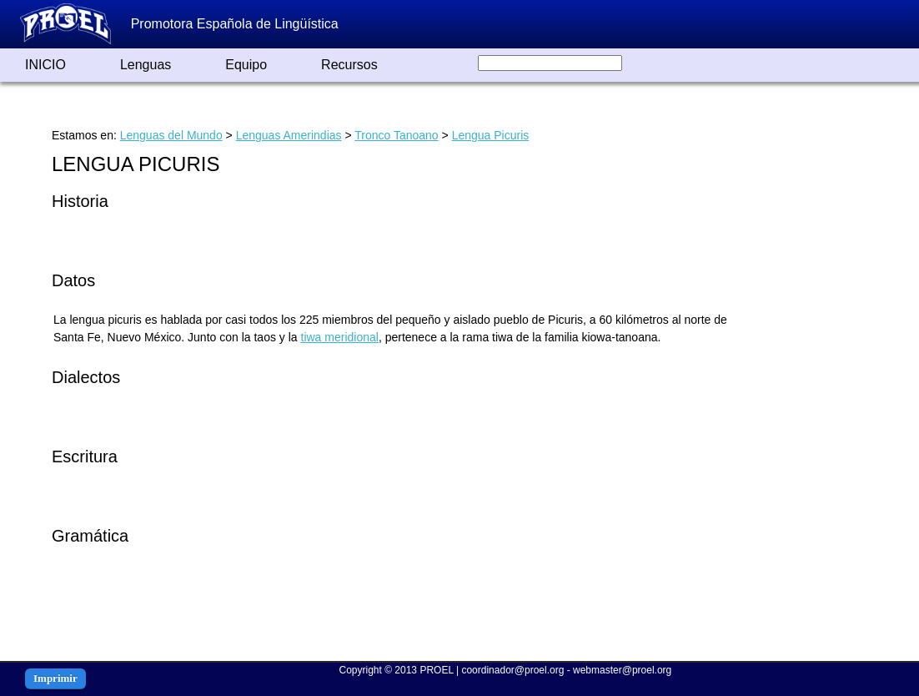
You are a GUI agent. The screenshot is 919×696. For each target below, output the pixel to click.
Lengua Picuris (491, 135)
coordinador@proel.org (512, 670)
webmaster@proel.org (622, 670)
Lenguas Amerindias (289, 135)
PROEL (436, 670)
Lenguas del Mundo (171, 135)
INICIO (45, 65)
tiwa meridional (340, 337)
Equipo (246, 65)
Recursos (349, 65)
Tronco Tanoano (396, 135)
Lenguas (145, 65)
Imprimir (55, 678)
